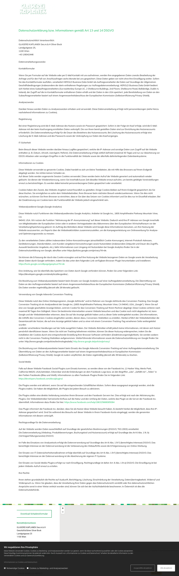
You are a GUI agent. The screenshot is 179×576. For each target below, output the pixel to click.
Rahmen (128, 8)
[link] (99, 9)
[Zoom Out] (63, 512)
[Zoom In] (63, 508)
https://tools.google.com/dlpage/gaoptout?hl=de (42, 264)
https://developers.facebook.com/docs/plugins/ (41, 378)
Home (84, 8)
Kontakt (155, 8)
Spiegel (115, 8)
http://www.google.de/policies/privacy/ (91, 341)
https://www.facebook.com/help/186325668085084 (89, 402)
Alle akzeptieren (166, 568)
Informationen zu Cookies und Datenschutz (20, 562)
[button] (34, 514)
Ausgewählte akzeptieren (143, 568)
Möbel (142, 8)
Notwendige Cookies (14, 568)
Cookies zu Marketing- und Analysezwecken (47, 568)
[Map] (119, 528)
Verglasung (98, 8)
